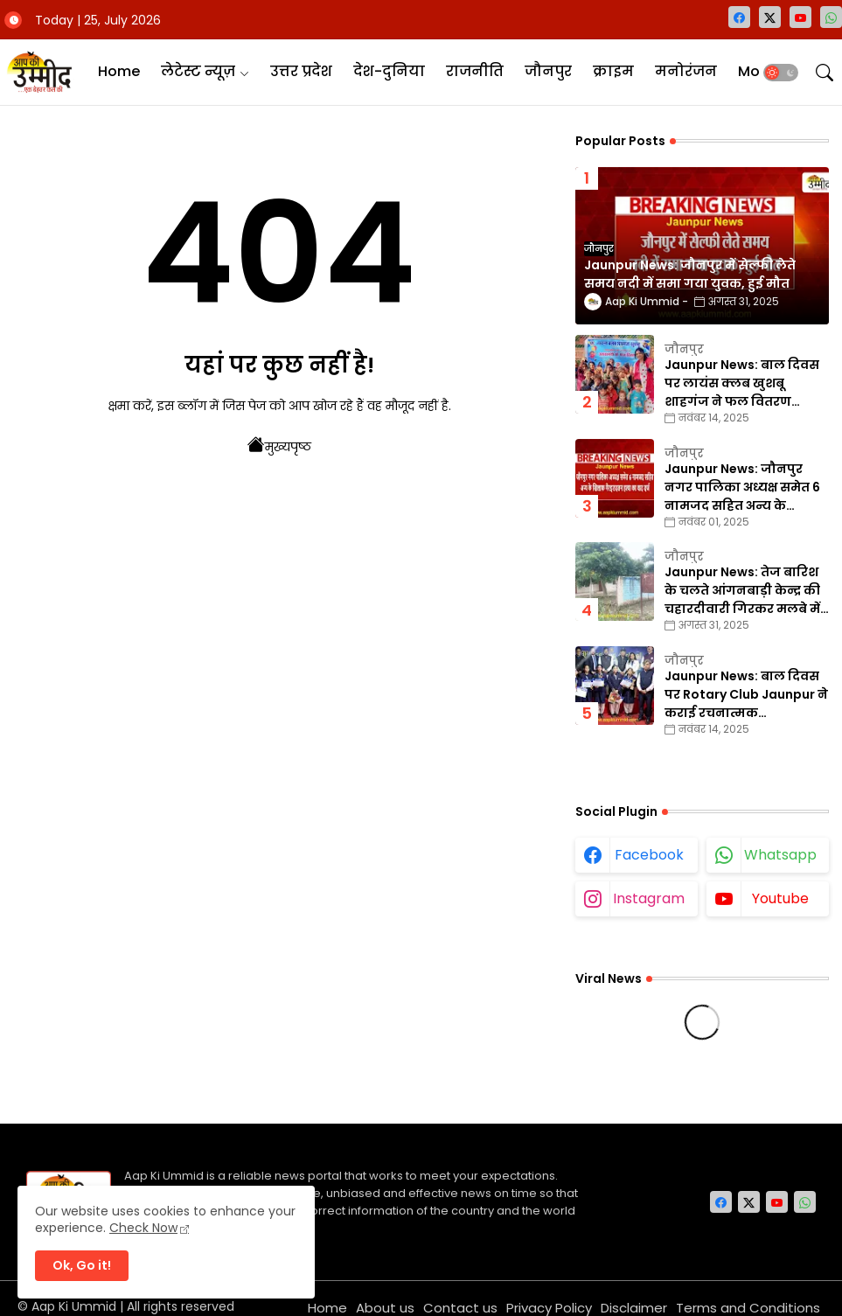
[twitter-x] (770, 17)
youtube (780, 898)
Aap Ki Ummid (73, 1306)
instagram (649, 898)
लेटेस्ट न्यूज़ (198, 71)
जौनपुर (548, 71)
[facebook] (739, 17)
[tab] (118, 72)
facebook (649, 855)
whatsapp (780, 855)
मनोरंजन (686, 71)
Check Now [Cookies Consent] (143, 1227)
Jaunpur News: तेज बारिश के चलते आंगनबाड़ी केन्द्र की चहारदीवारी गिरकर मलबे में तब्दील (742, 590)
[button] (780, 72)
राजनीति (475, 71)
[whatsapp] (831, 17)
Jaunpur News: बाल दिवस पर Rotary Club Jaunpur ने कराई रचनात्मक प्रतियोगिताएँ (746, 694)
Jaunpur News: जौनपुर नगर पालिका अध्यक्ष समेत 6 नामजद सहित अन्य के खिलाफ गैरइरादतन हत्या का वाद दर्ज (744, 487)
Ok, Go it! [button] (81, 1265)
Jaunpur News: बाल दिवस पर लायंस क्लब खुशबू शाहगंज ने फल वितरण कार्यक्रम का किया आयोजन (742, 383)
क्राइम (613, 71)
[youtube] (800, 17)
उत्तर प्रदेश (301, 71)
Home (119, 71)
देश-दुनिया (389, 71)
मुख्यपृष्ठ (279, 445)
